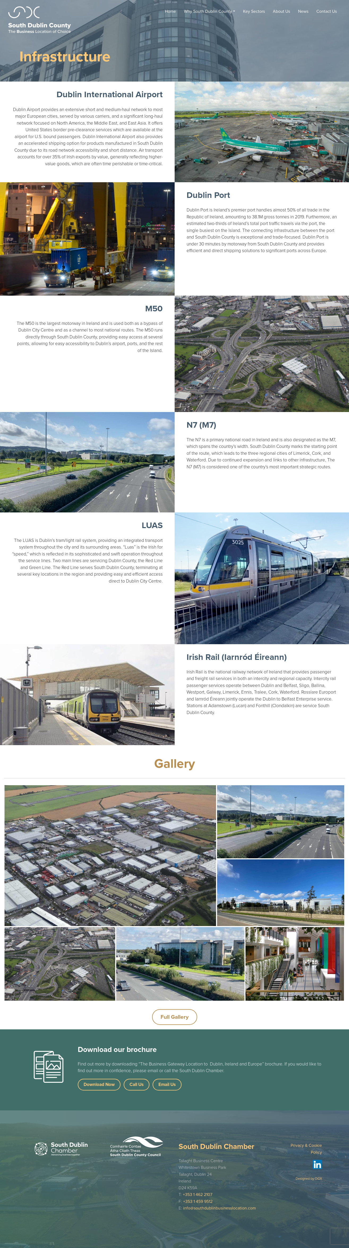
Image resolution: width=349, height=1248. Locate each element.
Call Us (137, 1084)
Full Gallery (175, 1017)
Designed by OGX (309, 1179)
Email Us (167, 1084)
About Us (281, 11)
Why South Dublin (208, 11)
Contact (326, 11)
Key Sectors (254, 11)
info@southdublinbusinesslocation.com (219, 1208)
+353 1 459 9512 (198, 1201)
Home (170, 11)
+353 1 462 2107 (197, 1194)
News (303, 11)
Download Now (99, 1084)
